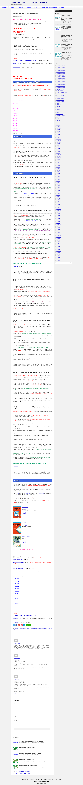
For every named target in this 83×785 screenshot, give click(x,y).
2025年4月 (58, 125)
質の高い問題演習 (41, 493)
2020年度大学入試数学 (60, 81)
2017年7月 (58, 201)
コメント (16, 703)
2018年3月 (58, 193)
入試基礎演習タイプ (60, 98)
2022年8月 (58, 160)
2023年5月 (58, 146)
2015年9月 (58, 226)
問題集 (39, 628)
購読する (57, 10)
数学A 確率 (16, 466)
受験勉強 (58, 107)
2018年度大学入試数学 (60, 78)
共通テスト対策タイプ (60, 101)
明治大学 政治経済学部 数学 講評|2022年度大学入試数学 (31, 741)
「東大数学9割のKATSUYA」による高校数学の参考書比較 (29, 2)
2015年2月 (58, 232)
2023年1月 (58, 153)
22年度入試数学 (4, 7)
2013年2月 (58, 249)
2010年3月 (58, 258)
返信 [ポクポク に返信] (15, 650)
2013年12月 (58, 243)
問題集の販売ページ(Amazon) (34, 779)
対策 (42, 628)
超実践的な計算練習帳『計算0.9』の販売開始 (66, 45)
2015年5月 (58, 229)
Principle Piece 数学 (53, 7)
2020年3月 (58, 179)
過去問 (15, 629)
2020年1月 (58, 182)
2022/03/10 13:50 (17, 679)
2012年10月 (58, 251)
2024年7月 (58, 129)
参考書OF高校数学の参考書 (41, 783)
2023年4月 (58, 148)
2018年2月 (58, 195)
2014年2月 (58, 241)
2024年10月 (58, 128)
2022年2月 (58, 170)
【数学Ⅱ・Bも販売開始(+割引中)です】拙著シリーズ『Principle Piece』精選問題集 (66, 17)
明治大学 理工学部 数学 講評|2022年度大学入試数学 (30, 753)
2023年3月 (58, 149)
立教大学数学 (58, 117)
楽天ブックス (25, 512)
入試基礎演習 (20, 7)
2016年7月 (58, 213)
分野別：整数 (58, 104)
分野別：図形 (58, 103)
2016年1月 (58, 223)
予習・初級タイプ (59, 93)
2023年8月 (58, 143)
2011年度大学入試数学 (60, 67)
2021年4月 (58, 173)
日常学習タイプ (59, 109)
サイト (15, 724)
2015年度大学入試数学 (60, 73)
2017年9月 (58, 199)
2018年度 (17, 598)
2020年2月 (58, 181)
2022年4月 (58, 167)
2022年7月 (58, 162)
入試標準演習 (28, 7)
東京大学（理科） (25, 507)
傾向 (33, 628)
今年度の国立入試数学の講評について (23, 771)
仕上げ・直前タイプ (60, 95)
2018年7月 (58, 188)
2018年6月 (58, 190)
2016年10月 (58, 210)
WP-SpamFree (37, 731)
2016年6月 (58, 215)
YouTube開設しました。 (17, 63)
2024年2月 (58, 135)
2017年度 (17, 596)
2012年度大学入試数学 (60, 69)
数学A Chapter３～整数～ (18, 562)
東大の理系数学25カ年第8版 (27, 522)
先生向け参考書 (59, 97)
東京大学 (47, 628)
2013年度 (17, 586)
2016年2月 (58, 221)
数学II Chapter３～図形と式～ (19, 568)
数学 (44, 628)
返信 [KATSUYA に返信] (15, 671)
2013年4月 (58, 246)
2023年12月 (58, 139)
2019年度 (17, 601)
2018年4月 (58, 192)
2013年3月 (58, 248)
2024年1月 (58, 137)
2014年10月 (58, 237)
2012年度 (17, 583)
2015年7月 (58, 227)
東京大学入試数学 (26, 628)
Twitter (49, 779)
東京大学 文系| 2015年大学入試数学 (26, 759)
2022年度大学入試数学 (18, 628)
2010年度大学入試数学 (60, 65)
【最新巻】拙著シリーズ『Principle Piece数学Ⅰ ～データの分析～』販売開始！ (66, 54)
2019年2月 (58, 185)
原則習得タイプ (59, 106)
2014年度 (17, 588)
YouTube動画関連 (59, 90)
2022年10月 (58, 157)
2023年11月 (58, 140)
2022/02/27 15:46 (17, 643)
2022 (31, 628)
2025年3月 (58, 126)
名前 (15, 716)
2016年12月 (58, 209)
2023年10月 (58, 142)
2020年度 (17, 603)
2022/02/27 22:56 (17, 658)
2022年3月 (58, 168)
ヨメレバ (26, 509)
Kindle (24, 514)
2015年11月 (58, 224)
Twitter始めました (16, 67)
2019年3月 (58, 184)
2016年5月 (58, 216)
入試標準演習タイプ (60, 100)
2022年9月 (58, 159)
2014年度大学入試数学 (60, 72)
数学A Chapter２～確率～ (18, 559)
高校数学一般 (58, 120)
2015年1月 (58, 234)
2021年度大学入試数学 (60, 83)
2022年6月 (58, 164)
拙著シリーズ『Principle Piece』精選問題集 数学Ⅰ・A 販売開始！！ (66, 27)
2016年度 (17, 593)
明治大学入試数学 (59, 111)
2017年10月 (58, 198)
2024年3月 (58, 134)
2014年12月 (58, 235)
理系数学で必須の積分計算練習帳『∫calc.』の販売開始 (66, 36)
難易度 (18, 629)
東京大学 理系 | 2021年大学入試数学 (27, 747)
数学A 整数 (16, 266)
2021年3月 (58, 174)
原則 (37, 628)
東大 (50, 628)
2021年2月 (58, 176)
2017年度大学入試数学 (60, 76)
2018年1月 (58, 196)
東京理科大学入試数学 (60, 115)
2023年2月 (58, 151)
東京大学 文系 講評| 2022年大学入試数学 (24, 773)
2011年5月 (58, 257)
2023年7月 (58, 145)
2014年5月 (58, 240)
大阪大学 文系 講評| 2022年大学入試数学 (28, 765)
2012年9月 (58, 252)
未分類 (57, 112)
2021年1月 (58, 178)
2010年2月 (58, 260)
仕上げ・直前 (37, 7)
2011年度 (17, 581)
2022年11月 (58, 156)
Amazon (24, 513)
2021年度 (17, 605)
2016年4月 (58, 218)
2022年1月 (58, 171)
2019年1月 (58, 187)
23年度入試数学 (45, 7)
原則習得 (12, 7)
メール (15, 720)
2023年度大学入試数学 (60, 86)
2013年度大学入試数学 (60, 70)
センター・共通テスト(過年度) (61, 92)
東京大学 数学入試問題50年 (27, 536)
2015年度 (17, 591)
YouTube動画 (61, 7)
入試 (35, 628)
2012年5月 (58, 254)
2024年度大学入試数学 (60, 87)
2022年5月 (58, 165)
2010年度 (17, 578)
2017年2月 (58, 206)
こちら (40, 571)
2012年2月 (58, 255)
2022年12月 (58, 154)
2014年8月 (58, 238)
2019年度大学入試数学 (60, 79)
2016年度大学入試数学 (60, 75)
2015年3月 (58, 230)
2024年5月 (58, 131)
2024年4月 (58, 132)
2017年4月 (58, 202)
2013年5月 (58, 244)
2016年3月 (58, 220)
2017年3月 (58, 204)
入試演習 (28, 493)
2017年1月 (58, 207)
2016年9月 (58, 212)
